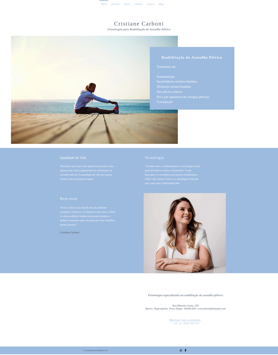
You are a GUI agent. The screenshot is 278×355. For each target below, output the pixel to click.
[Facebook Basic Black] (185, 350)
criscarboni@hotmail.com (212, 308)
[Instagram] (180, 350)
